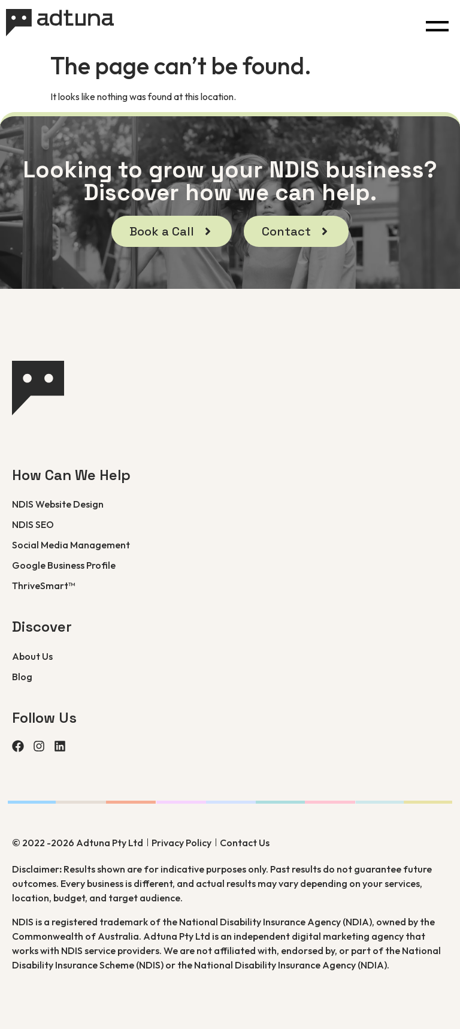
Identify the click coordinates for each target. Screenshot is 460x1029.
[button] (437, 23)
